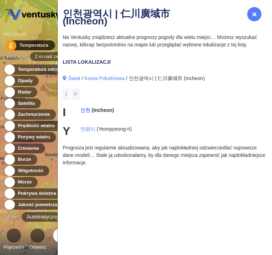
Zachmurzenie (30, 114)
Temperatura (28, 46)
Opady (21, 81)
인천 (85, 110)
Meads (52, 155)
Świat (74, 78)
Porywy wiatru (30, 137)
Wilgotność (27, 171)
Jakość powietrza (33, 205)
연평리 (87, 129)
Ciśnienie (24, 148)
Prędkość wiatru (32, 126)
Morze (21, 182)
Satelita (22, 103)
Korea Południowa (104, 78)
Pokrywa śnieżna (33, 193)
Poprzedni (14, 240)
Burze (20, 159)
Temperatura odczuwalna (42, 69)
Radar (21, 92)
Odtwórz (37, 240)
